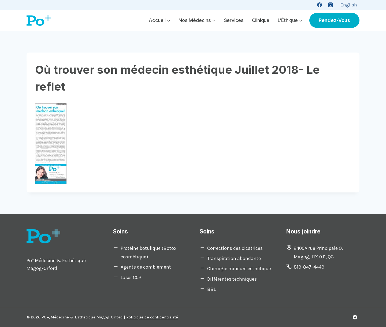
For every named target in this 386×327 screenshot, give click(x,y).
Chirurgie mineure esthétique (239, 269)
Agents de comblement (146, 267)
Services (234, 20)
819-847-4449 (309, 267)
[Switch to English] (348, 5)
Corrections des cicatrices (235, 248)
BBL (211, 289)
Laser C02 (131, 277)
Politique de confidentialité (152, 317)
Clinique (260, 20)
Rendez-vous (334, 20)
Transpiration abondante (234, 258)
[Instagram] (330, 5)
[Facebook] (319, 5)
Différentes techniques (232, 279)
